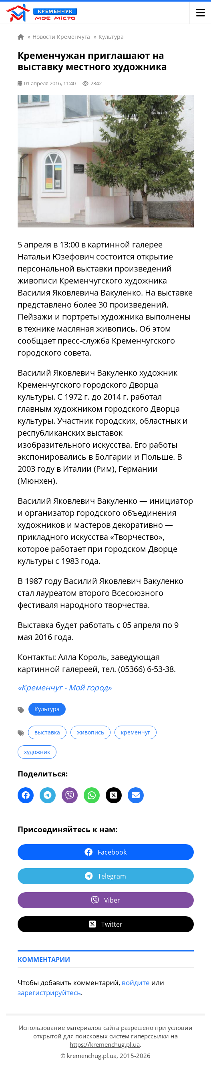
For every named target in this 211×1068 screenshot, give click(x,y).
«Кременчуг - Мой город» (64, 687)
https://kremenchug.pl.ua (105, 1044)
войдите (136, 982)
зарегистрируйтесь (49, 992)
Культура (47, 709)
